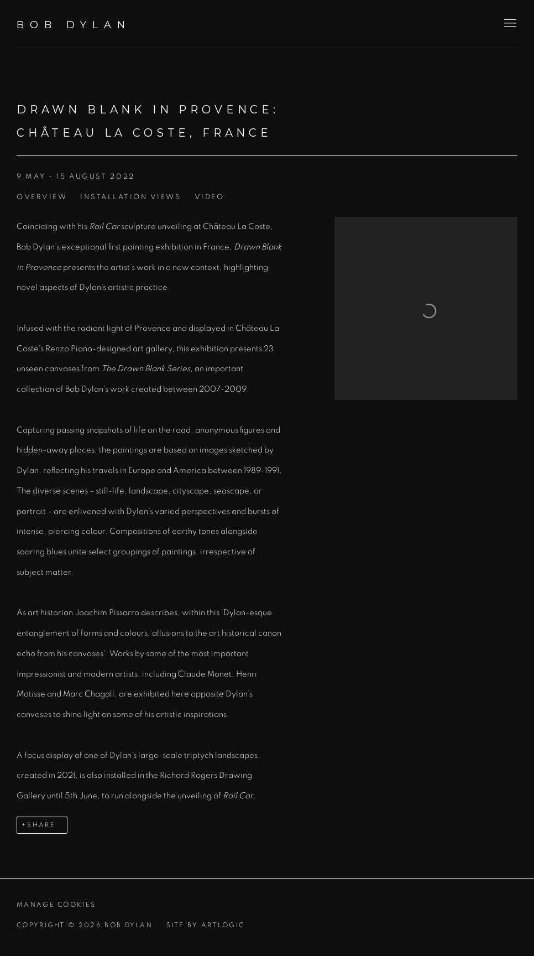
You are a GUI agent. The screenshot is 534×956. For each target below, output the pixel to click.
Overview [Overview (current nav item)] (42, 197)
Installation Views (130, 197)
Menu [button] (509, 23)
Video (209, 197)
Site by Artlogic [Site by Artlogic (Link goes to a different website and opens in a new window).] (205, 925)
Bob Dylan (74, 24)
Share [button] (41, 825)
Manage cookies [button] (56, 905)
